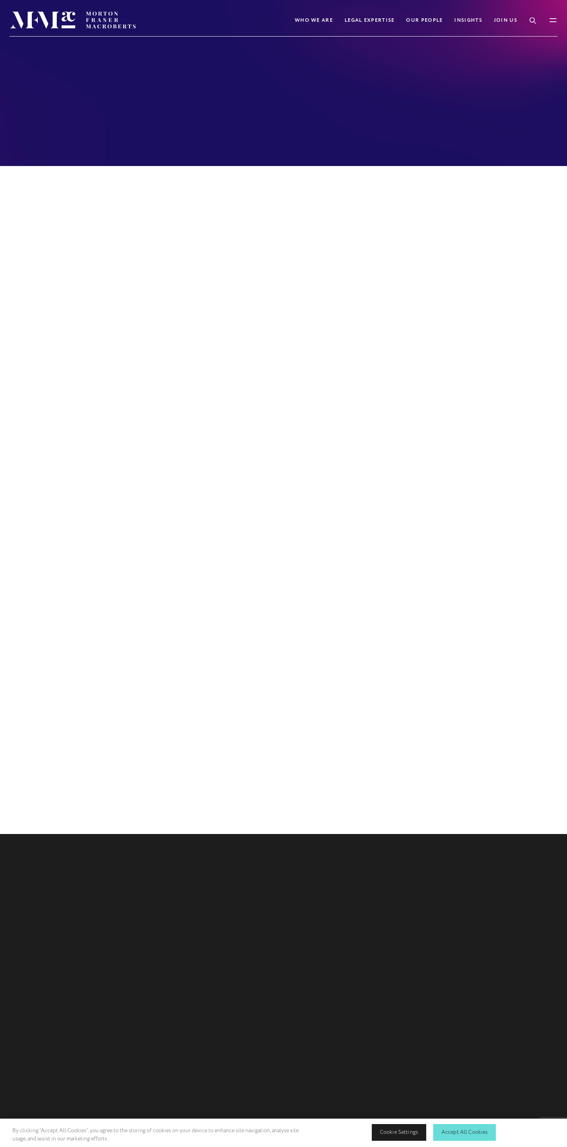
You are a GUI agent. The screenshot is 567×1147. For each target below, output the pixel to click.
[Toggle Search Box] (533, 19)
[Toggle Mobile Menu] (553, 20)
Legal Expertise (370, 20)
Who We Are (314, 20)
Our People (424, 20)
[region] (283, 1133)
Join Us (505, 20)
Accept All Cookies (464, 1132)
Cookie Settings (399, 1132)
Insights (468, 20)
